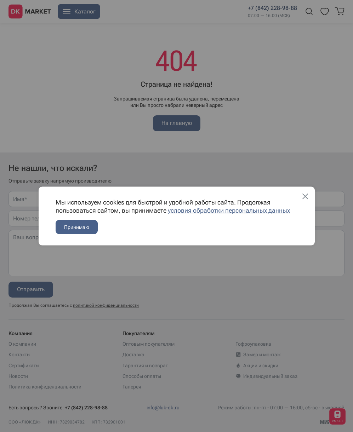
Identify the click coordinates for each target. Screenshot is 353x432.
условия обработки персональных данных (229, 210)
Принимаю (76, 227)
